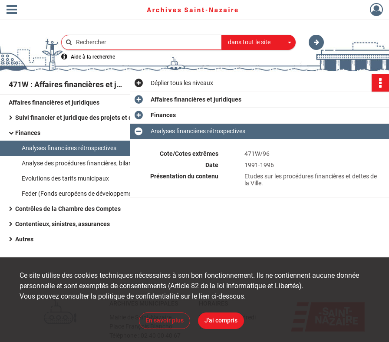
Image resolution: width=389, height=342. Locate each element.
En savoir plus (164, 320)
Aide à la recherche (93, 57)
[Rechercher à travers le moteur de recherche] (146, 42)
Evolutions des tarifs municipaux (65, 178)
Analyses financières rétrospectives (70, 148)
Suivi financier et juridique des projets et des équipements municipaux (102, 117)
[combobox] (259, 42)
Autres (24, 239)
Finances (27, 132)
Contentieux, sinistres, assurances (62, 223)
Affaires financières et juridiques (54, 102)
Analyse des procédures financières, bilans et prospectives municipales (108, 163)
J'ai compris (220, 320)
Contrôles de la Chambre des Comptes (68, 208)
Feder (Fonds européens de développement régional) (92, 193)
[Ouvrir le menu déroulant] (12, 10)
